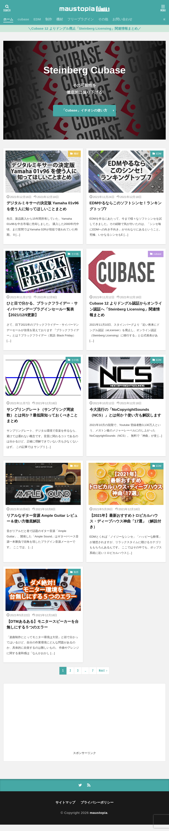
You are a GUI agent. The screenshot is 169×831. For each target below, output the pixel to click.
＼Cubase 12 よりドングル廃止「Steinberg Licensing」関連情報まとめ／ (84, 28)
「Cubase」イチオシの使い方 (84, 110)
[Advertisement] (84, 725)
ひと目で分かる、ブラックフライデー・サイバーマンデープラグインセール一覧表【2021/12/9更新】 (42, 315)
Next (102, 677)
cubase (23, 19)
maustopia (98, 819)
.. (85, 677)
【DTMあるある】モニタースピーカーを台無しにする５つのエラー (42, 630)
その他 (103, 19)
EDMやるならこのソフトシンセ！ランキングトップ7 (126, 206)
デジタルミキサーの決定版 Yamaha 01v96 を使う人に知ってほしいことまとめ (42, 209)
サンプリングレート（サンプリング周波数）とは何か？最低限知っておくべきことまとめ (42, 421)
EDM (37, 19)
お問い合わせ (122, 19)
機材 (60, 19)
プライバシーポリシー (97, 809)
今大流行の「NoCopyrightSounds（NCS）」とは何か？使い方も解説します (125, 421)
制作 (49, 19)
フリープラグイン (81, 19)
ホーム (8, 19)
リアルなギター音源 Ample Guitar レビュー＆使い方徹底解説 (42, 524)
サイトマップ (65, 809)
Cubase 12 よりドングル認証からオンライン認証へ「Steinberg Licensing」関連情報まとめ (126, 315)
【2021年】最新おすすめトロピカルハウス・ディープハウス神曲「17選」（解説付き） (126, 527)
